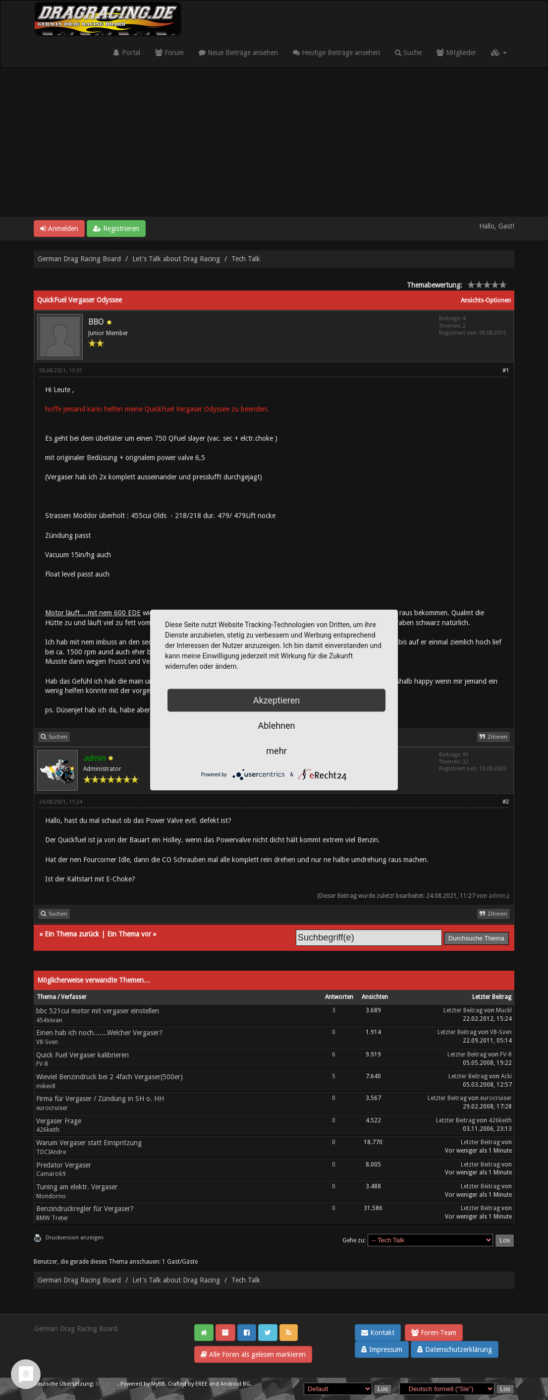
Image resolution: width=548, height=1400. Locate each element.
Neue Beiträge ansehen (238, 53)
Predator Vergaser (63, 1165)
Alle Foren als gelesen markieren (253, 1354)
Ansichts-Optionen (486, 300)
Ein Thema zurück (72, 934)
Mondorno (51, 1196)
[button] (499, 52)
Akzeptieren (276, 700)
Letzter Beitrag (463, 1010)
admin (497, 895)
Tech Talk (245, 259)
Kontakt (377, 1333)
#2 (505, 802)
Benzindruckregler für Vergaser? (85, 1209)
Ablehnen (276, 725)
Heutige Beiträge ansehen (336, 53)
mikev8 (45, 1086)
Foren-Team (433, 1333)
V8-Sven (47, 1042)
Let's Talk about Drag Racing (176, 259)
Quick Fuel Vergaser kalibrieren (82, 1055)
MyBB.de (106, 1384)
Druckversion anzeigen (75, 1237)
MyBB (158, 1384)
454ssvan (49, 1020)
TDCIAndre (51, 1152)
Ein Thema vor (129, 934)
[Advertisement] (274, 142)
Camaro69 (51, 1173)
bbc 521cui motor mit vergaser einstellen (97, 1011)
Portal (126, 53)
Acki (506, 1076)
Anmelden (59, 229)
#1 (505, 370)
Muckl (504, 1010)
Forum (169, 53)
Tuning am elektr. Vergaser (76, 1187)
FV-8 (42, 1063)
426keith (47, 1129)
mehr (276, 751)
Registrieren (116, 229)
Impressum (381, 1349)
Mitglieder (456, 53)
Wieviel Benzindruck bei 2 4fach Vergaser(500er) (109, 1077)
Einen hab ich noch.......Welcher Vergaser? (99, 1033)
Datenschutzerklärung (454, 1349)
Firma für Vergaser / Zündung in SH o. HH (100, 1099)
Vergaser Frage (58, 1121)
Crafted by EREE (188, 1384)
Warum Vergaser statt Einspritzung (89, 1143)
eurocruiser (52, 1108)
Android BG (235, 1384)
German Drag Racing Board (79, 259)
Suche (408, 53)
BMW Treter (52, 1218)
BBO (96, 322)
